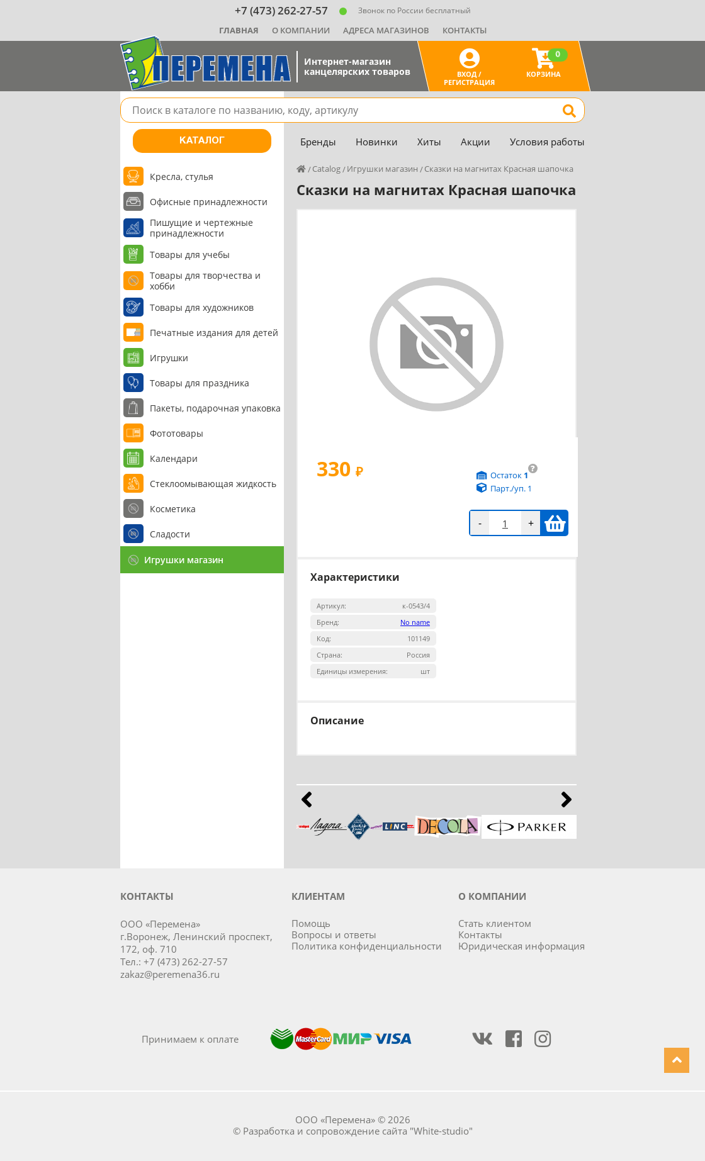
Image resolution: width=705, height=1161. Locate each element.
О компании (301, 30)
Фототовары (176, 433)
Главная (239, 30)
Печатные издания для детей (214, 332)
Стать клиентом (494, 923)
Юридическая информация (521, 945)
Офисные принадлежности (209, 201)
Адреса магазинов (386, 30)
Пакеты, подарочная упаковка (215, 408)
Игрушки (169, 357)
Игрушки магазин (183, 560)
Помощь (310, 923)
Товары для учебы (190, 254)
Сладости (170, 534)
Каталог (202, 141)
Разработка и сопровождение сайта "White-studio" (358, 1131)
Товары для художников (202, 307)
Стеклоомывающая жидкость (213, 483)
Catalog (326, 168)
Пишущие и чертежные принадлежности (201, 227)
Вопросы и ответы (333, 934)
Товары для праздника (199, 383)
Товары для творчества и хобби (205, 280)
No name (415, 622)
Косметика (173, 508)
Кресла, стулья (181, 176)
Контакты (465, 30)
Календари (174, 458)
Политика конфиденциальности (366, 945)
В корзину (554, 523)
